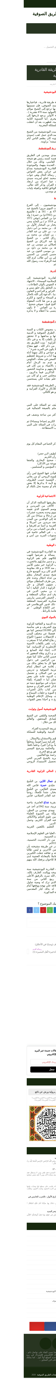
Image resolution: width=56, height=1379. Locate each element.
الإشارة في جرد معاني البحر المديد (38, 1212)
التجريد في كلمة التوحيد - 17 (41, 1170)
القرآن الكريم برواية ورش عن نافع (28, 1092)
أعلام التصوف (45, 1234)
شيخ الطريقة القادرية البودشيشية (36, 1292)
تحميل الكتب (45, 1263)
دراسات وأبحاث (44, 1282)
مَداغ (23, 802)
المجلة (48, 1258)
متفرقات (47, 1297)
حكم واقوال (45, 1278)
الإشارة (48, 1239)
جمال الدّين (23, 781)
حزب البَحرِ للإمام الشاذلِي (42, 1158)
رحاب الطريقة (44, 1287)
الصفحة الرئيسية (45, 84)
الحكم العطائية (44, 1249)
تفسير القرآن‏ (45, 1273)
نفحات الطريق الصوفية (29, 13)
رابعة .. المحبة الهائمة (44, 1184)
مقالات (48, 1316)
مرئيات (48, 1306)
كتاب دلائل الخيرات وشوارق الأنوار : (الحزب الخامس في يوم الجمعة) (28, 1199)
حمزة (20, 785)
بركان (50, 806)
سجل (28, 1070)
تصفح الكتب (45, 1268)
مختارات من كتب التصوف (39, 1301)
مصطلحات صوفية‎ (43, 1311)
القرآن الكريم (45, 1254)
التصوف (47, 1244)
